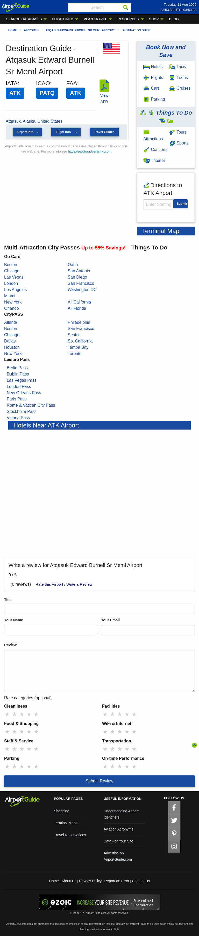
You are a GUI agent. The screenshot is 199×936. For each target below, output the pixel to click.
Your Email (110, 620)
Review (10, 645)
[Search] (125, 7)
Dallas (10, 341)
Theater (154, 160)
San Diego (77, 277)
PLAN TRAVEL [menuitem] (95, 19)
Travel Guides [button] (104, 132)
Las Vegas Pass (22, 380)
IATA (12, 83)
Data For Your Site (118, 841)
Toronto (74, 353)
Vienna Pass (18, 418)
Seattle (74, 335)
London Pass (19, 386)
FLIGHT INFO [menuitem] (62, 19)
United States (50, 121)
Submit (182, 204)
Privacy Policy (90, 881)
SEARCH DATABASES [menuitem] (24, 19)
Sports (179, 143)
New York (13, 302)
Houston (12, 347)
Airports (31, 30)
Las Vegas (14, 277)
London (11, 283)
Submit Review (99, 781)
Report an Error (116, 881)
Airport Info (25, 132)
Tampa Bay (78, 347)
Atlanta (10, 322)
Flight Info (63, 132)
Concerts (155, 149)
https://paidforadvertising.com (89, 151)
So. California (80, 341)
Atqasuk (13, 121)
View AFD (104, 95)
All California (79, 302)
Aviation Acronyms (118, 829)
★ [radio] (7, 714)
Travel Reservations (70, 835)
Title (8, 600)
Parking (154, 99)
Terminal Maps (65, 823)
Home (12, 30)
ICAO (43, 83)
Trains (178, 77)
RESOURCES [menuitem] (128, 19)
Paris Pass (16, 399)
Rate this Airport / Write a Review (64, 584)
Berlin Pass (17, 368)
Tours (178, 132)
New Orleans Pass (24, 393)
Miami (9, 296)
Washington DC (82, 289)
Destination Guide (136, 30)
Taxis (177, 66)
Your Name (13, 620)
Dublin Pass (18, 374)
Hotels (153, 66)
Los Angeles (15, 289)
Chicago (11, 271)
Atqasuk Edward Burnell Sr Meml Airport (80, 30)
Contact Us (141, 881)
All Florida (77, 308)
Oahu (73, 264)
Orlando (11, 308)
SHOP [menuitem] (154, 19)
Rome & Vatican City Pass (31, 405)
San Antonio (79, 271)
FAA (71, 83)
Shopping (61, 811)
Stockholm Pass (22, 411)
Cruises (180, 88)
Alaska (29, 121)
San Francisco (81, 283)
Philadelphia (79, 322)
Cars (151, 88)
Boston (10, 264)
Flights (153, 77)
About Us (68, 881)
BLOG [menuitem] (174, 19)
